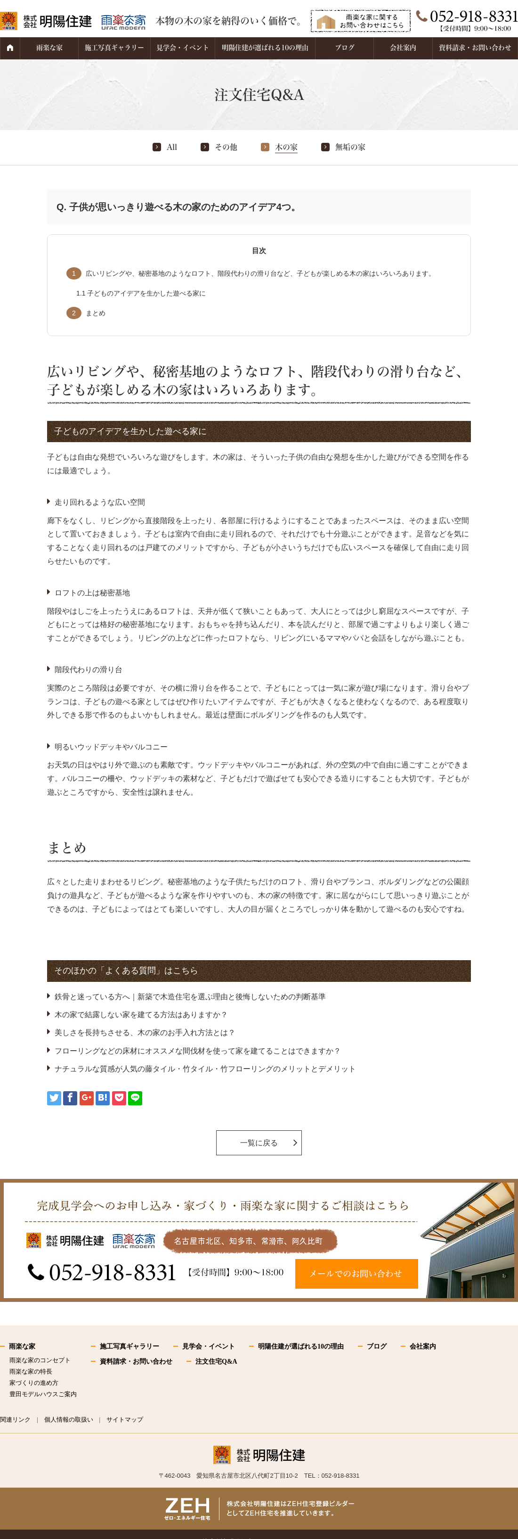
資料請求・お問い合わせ (475, 47)
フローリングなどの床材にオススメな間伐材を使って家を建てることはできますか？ (198, 1051)
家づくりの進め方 (33, 1382)
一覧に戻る (259, 1143)
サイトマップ (124, 1419)
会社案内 (403, 47)
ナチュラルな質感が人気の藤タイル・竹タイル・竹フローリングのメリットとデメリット (205, 1069)
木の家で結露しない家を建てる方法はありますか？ (141, 1015)
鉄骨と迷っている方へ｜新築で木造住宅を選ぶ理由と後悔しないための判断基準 (190, 997)
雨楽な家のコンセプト (40, 1360)
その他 (226, 147)
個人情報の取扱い (68, 1419)
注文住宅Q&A (216, 1361)
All (172, 147)
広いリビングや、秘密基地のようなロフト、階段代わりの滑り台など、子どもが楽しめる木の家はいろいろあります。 (250, 273)
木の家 (286, 147)
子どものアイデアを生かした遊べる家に (141, 293)
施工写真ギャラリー (114, 47)
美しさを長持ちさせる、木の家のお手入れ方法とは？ (145, 1033)
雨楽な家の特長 (30, 1371)
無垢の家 (350, 147)
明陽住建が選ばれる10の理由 (265, 47)
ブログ (345, 47)
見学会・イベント (182, 47)
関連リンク (15, 1419)
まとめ (85, 313)
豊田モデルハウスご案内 (43, 1394)
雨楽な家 (49, 47)
